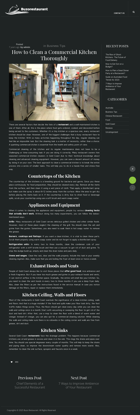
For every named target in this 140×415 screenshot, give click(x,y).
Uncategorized (112, 132)
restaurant (63, 124)
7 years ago (14, 47)
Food (108, 120)
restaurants (34, 336)
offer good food (73, 271)
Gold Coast (110, 124)
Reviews (109, 128)
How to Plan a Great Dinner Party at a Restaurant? (117, 71)
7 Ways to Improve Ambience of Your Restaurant (79, 385)
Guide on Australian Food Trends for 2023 (116, 78)
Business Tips (56, 46)
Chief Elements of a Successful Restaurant (30, 385)
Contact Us (119, 13)
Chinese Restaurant (114, 116)
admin (27, 47)
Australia (109, 108)
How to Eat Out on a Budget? (114, 65)
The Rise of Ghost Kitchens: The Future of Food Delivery (116, 57)
